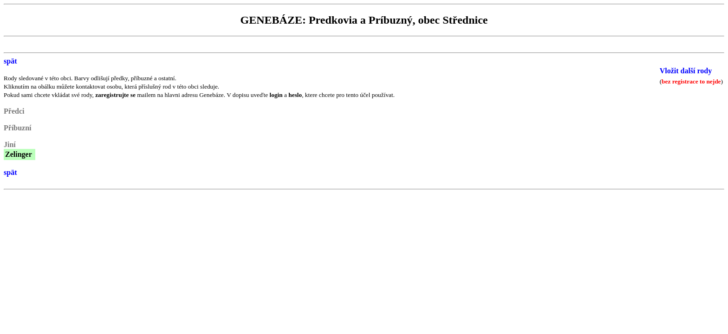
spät (10, 61)
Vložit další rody (686, 71)
